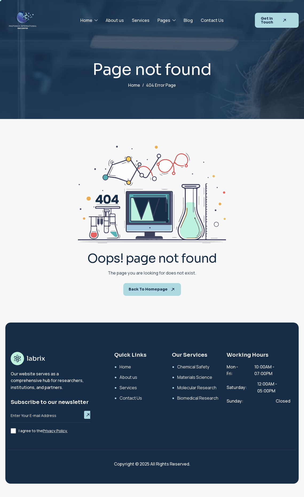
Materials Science (194, 377)
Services (140, 20)
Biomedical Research (197, 398)
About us (115, 20)
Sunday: (235, 401)
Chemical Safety (193, 367)
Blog (188, 20)
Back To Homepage (152, 289)
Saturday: (237, 387)
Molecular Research (196, 388)
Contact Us (212, 20)
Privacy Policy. (55, 430)
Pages (166, 20)
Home (89, 20)
